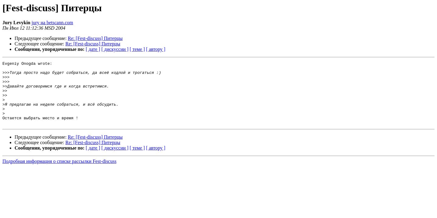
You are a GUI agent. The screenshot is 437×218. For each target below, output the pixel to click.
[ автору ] (155, 49)
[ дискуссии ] (114, 49)
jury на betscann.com (52, 22)
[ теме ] (137, 49)
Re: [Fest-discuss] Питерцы (95, 38)
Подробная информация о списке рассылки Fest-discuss (59, 174)
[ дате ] (93, 49)
